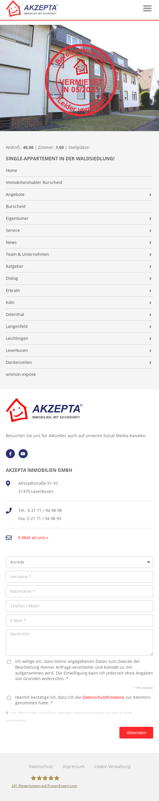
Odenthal (15, 314)
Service (13, 230)
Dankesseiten (19, 362)
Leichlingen (17, 338)
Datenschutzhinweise (103, 697)
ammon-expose (21, 374)
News (11, 242)
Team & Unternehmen (27, 254)
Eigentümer (17, 218)
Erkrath (13, 290)
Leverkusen (17, 350)
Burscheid (16, 206)
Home (11, 170)
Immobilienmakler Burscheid (34, 182)
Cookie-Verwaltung (112, 766)
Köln (10, 302)
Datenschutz (41, 766)
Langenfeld (17, 326)
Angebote (15, 194)
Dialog (12, 278)
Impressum (74, 766)
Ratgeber (15, 266)
